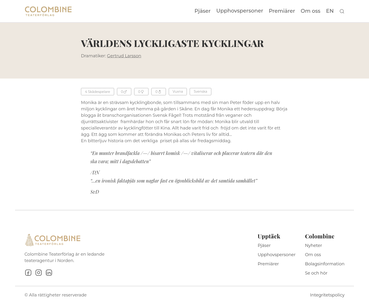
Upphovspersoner (239, 11)
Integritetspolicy (327, 295)
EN (330, 11)
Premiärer (282, 11)
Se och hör (316, 273)
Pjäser (203, 11)
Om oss (311, 11)
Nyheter (313, 245)
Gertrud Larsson (124, 55)
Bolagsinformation (325, 264)
